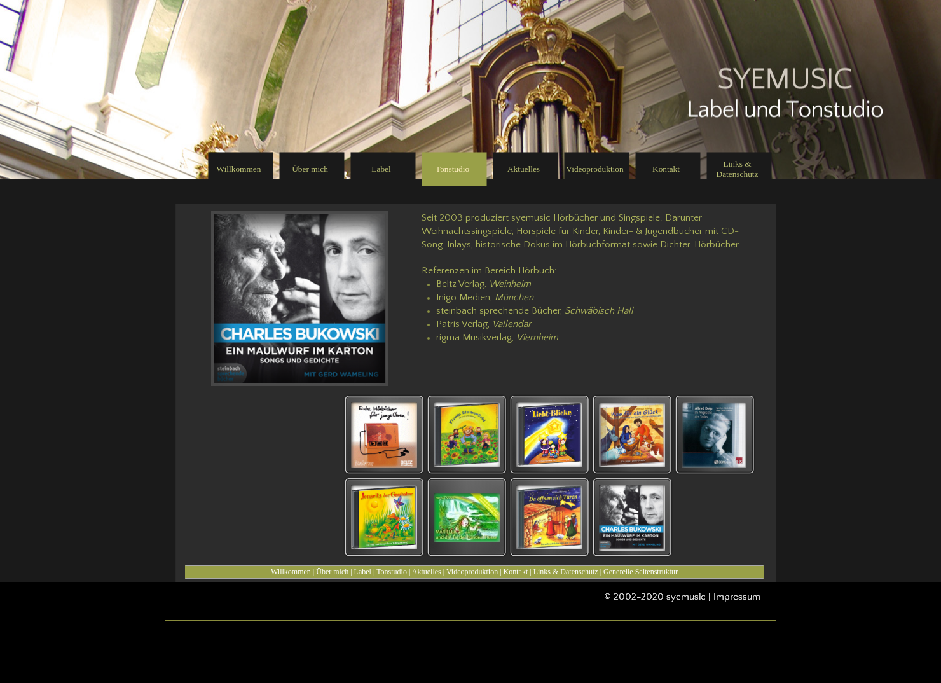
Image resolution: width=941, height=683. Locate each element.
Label (362, 571)
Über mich (332, 571)
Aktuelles (426, 571)
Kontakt (516, 571)
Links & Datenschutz (565, 571)
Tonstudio (391, 571)
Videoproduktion (472, 571)
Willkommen (291, 571)
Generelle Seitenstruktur (640, 571)
